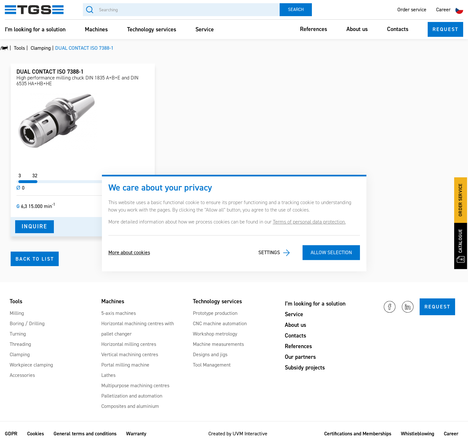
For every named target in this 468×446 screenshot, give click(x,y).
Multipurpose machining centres (135, 385)
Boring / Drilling (27, 323)
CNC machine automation (220, 323)
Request (445, 29)
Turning (18, 333)
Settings (269, 252)
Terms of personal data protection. (309, 221)
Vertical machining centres (129, 354)
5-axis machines (118, 313)
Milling (17, 313)
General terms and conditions (85, 433)
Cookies (35, 433)
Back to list (34, 258)
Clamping (20, 354)
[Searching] (181, 9)
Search (296, 9)
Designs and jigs (210, 354)
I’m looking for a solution (35, 29)
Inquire (34, 226)
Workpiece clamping (31, 364)
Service (204, 29)
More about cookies (129, 252)
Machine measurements (218, 344)
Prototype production (215, 313)
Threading (20, 344)
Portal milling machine (125, 364)
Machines (96, 29)
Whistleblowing (417, 433)
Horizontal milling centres (128, 344)
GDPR (11, 433)
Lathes (108, 375)
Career (443, 9)
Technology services (151, 29)
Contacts (397, 29)
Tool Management (212, 364)
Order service (411, 9)
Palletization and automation (131, 395)
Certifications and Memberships (357, 433)
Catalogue (461, 245)
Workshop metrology (215, 333)
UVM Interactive (250, 433)
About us (357, 29)
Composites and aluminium (130, 406)
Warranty (136, 433)
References (313, 29)
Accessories (22, 375)
